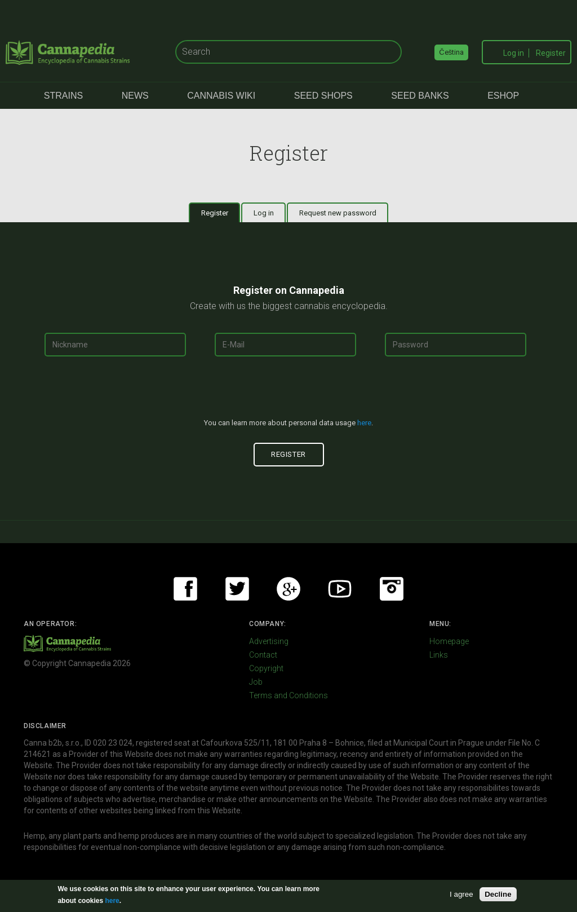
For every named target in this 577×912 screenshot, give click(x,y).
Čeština (451, 52)
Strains (63, 95)
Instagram (392, 589)
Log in (513, 53)
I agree (461, 894)
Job (256, 681)
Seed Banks (420, 95)
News (135, 95)
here (364, 422)
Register (551, 53)
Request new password (337, 213)
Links (438, 654)
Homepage (449, 641)
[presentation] (288, 392)
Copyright (266, 668)
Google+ (288, 589)
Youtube (340, 589)
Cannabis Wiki (221, 95)
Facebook (185, 589)
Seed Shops (323, 95)
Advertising (268, 641)
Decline (498, 894)
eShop (503, 95)
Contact (263, 654)
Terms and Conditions (288, 695)
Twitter (237, 589)
